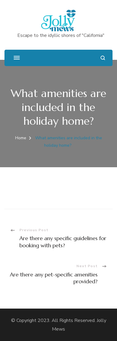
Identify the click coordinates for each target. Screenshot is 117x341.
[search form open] (103, 58)
